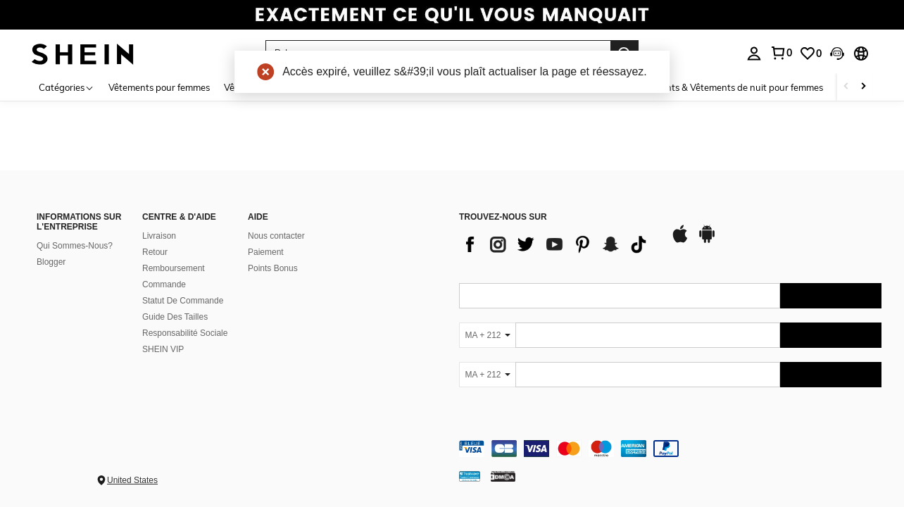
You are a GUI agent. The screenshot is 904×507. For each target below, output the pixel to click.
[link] (452, 17)
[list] (557, 244)
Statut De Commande (182, 301)
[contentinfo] (670, 448)
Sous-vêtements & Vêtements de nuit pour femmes (716, 87)
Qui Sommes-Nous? (75, 246)
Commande (164, 284)
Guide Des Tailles (175, 317)
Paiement (266, 252)
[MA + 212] (487, 335)
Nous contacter (276, 236)
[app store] (680, 241)
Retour (155, 252)
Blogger (51, 262)
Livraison (159, 236)
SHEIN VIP (163, 349)
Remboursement (173, 268)
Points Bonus (273, 268)
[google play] (707, 241)
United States (132, 480)
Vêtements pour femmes (159, 87)
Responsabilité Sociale (184, 333)
